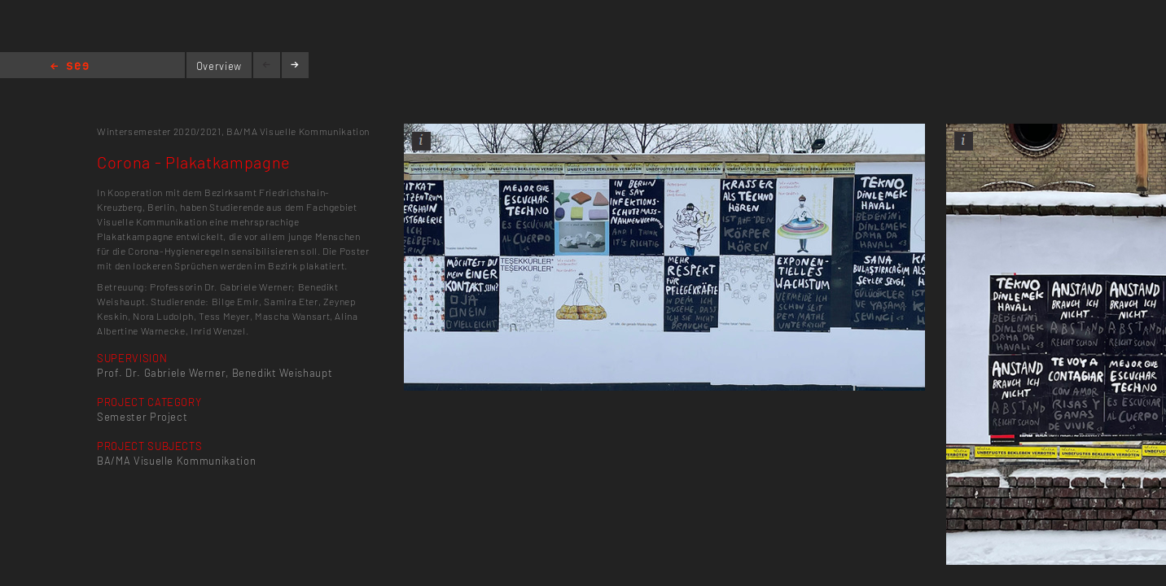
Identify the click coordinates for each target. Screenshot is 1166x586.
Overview (219, 65)
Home (69, 67)
